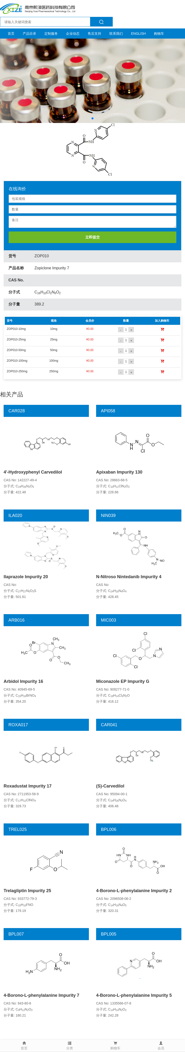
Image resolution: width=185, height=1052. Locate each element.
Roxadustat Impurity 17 (28, 786)
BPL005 (108, 934)
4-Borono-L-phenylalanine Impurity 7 (41, 995)
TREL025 (17, 829)
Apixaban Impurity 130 (119, 472)
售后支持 (94, 33)
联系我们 (116, 33)
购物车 (159, 33)
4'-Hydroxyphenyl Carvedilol (33, 472)
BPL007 (16, 934)
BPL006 (108, 829)
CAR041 (109, 724)
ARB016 (16, 620)
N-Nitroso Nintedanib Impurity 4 (128, 576)
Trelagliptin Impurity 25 (27, 890)
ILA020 (15, 515)
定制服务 (51, 33)
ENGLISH (138, 33)
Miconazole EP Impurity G (122, 681)
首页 (11, 33)
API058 (108, 410)
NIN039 (108, 515)
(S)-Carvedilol (110, 786)
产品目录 (29, 33)
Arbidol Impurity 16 (23, 681)
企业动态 (72, 33)
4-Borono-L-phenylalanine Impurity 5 (134, 995)
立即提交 (92, 237)
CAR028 (16, 410)
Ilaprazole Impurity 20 (26, 576)
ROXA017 (18, 724)
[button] (92, 118)
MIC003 (108, 620)
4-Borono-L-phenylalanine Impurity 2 (134, 890)
